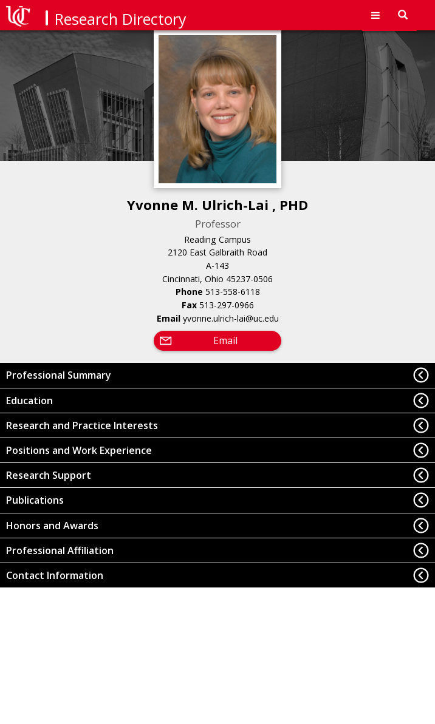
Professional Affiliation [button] (60, 550)
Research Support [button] (48, 475)
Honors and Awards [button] (52, 525)
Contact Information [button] (54, 575)
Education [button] (29, 400)
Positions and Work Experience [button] (79, 450)
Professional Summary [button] (58, 375)
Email (225, 340)
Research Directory (121, 18)
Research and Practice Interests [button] (82, 425)
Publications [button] (35, 500)
